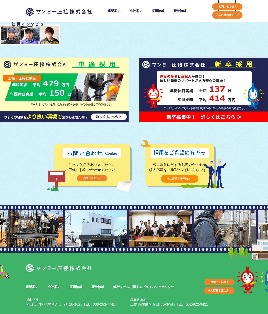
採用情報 (76, 287)
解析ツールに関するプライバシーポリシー (143, 287)
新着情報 (97, 287)
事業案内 (32, 287)
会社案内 (54, 287)
